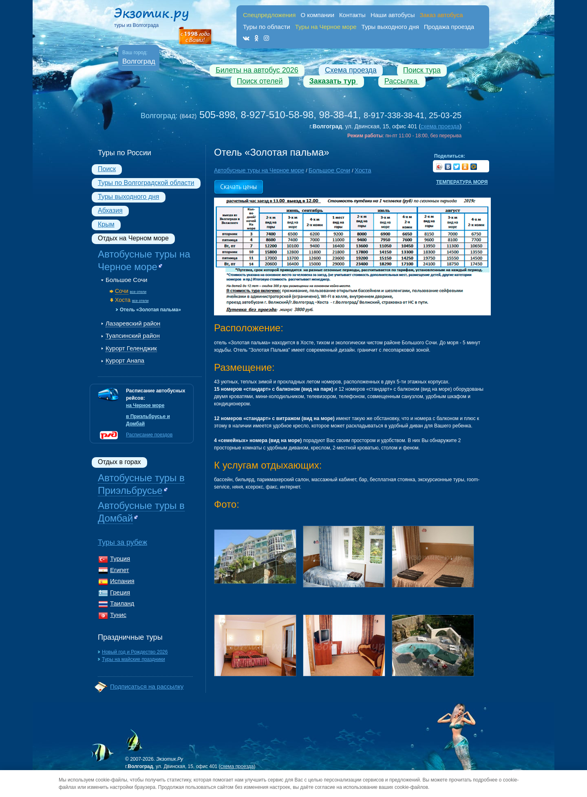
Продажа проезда (449, 26)
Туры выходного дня (390, 26)
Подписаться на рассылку (146, 686)
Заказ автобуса (441, 14)
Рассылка (401, 81)
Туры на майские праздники (133, 659)
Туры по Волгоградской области (146, 182)
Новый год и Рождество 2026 (135, 652)
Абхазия (110, 210)
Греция (120, 592)
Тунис (118, 614)
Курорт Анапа (125, 360)
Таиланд (122, 603)
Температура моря (462, 182)
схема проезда (440, 126)
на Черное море (145, 405)
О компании (317, 14)
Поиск (107, 168)
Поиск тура (422, 70)
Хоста (122, 300)
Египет (119, 569)
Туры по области (266, 26)
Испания (122, 580)
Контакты (352, 14)
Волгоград (138, 61)
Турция (120, 558)
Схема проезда (351, 70)
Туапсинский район (133, 335)
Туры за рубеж (122, 542)
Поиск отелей (260, 81)
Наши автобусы (393, 14)
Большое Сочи (126, 279)
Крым (106, 224)
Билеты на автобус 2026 (257, 70)
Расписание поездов (149, 435)
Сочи (121, 291)
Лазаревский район (133, 323)
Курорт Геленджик (131, 348)
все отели (138, 292)
